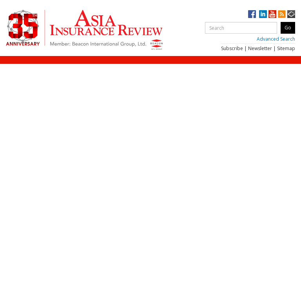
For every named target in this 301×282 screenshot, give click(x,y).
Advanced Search (276, 39)
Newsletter (260, 48)
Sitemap (286, 48)
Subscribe (232, 48)
